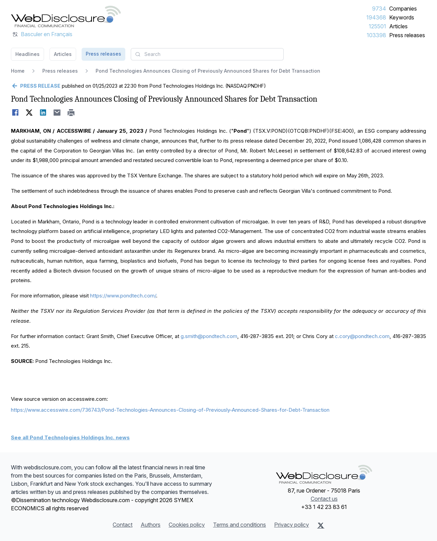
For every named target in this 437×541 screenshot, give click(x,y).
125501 (377, 26)
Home (18, 71)
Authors (150, 524)
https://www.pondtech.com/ (123, 295)
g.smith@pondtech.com (209, 336)
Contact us (324, 498)
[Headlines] (66, 16)
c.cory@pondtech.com (362, 336)
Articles (398, 26)
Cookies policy (187, 524)
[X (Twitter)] (320, 525)
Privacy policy (291, 524)
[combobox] (207, 54)
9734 (379, 8)
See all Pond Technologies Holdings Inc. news (70, 437)
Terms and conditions (239, 524)
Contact (122, 524)
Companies (403, 8)
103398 (376, 35)
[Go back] (35, 86)
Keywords (401, 17)
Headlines (27, 54)
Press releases (407, 35)
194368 (376, 17)
